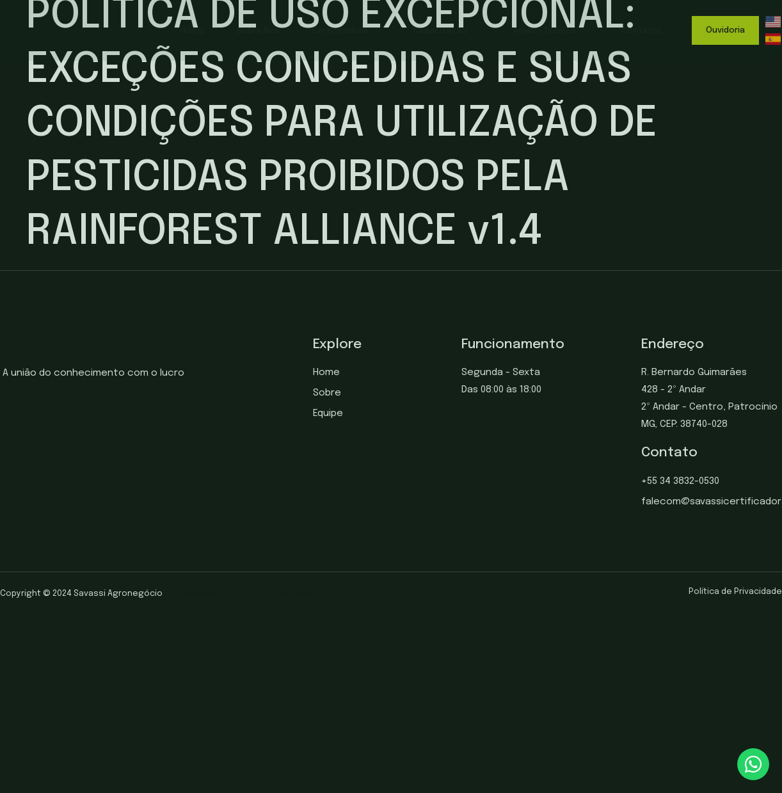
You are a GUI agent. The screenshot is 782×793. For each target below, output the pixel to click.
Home (192, 31)
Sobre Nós (258, 31)
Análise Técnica (551, 31)
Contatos (648, 31)
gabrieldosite (286, 593)
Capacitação (447, 31)
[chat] (753, 764)
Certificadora (346, 31)
